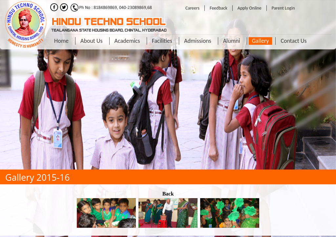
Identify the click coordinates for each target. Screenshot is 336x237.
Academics (127, 40)
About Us (91, 40)
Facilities (162, 40)
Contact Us (293, 40)
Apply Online (250, 8)
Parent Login (283, 8)
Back (168, 194)
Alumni (231, 40)
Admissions (197, 40)
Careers (192, 8)
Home (61, 40)
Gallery (260, 40)
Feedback (218, 8)
